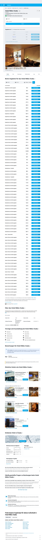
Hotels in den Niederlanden (9, 523)
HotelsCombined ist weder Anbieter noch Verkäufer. (23, 535)
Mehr (6, 312)
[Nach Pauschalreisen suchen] (1, 14)
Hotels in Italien (7, 528)
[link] (11, 382)
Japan (8, 8)
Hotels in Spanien (25, 527)
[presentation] (12, 70)
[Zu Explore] (1, 16)
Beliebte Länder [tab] (8, 517)
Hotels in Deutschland (8, 524)
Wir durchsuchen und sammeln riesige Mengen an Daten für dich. (23, 537)
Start (6, 8)
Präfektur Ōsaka (14, 8)
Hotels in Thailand (25, 528)
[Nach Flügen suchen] (1, 8)
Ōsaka (20, 8)
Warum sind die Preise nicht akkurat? (23, 539)
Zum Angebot (25, 379)
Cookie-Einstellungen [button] (8, 302)
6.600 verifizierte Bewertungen (17, 15)
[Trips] (1, 18)
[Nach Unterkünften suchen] (1, 10)
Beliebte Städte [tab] (15, 517)
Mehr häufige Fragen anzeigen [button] (22, 489)
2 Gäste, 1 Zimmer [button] (9, 21)
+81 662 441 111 (8, 14)
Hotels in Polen (25, 523)
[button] (2, 5)
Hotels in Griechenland (8, 527)
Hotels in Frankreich (26, 524)
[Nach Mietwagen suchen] (1, 12)
